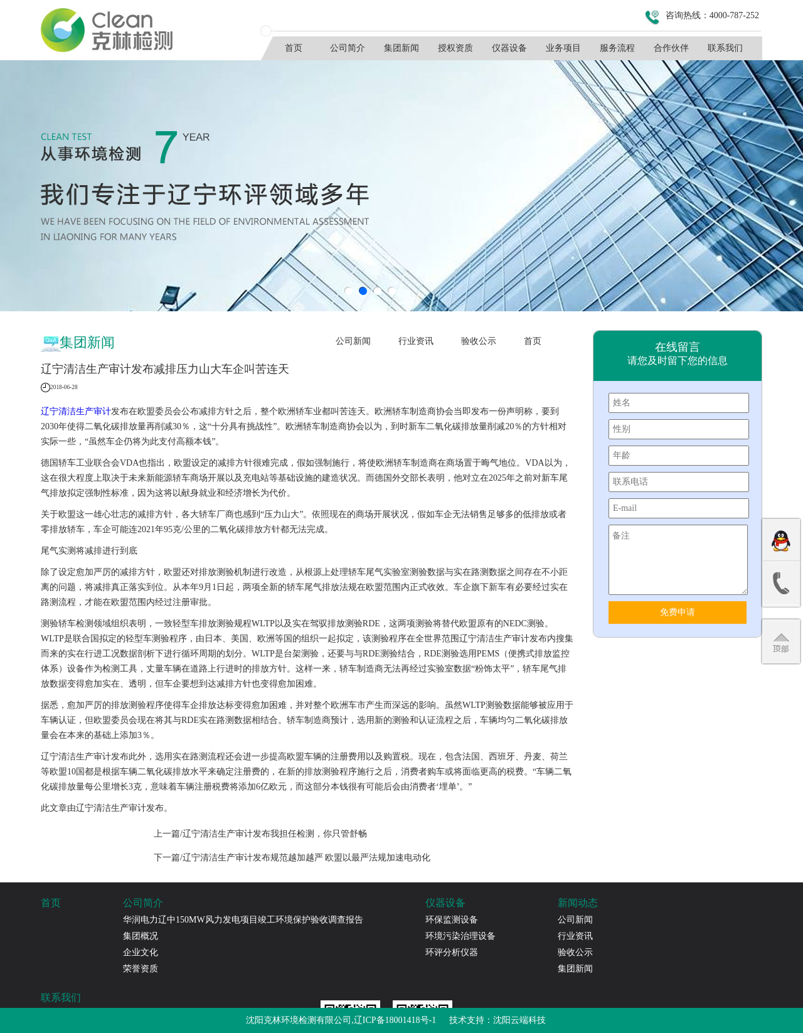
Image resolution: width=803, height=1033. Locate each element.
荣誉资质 (140, 968)
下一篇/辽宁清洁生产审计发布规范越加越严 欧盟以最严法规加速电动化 (292, 857)
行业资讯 (415, 341)
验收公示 (478, 341)
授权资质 (455, 48)
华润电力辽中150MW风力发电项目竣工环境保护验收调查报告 (243, 919)
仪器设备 (509, 48)
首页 (293, 48)
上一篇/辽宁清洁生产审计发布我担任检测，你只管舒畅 (260, 833)
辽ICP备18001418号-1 (395, 1020)
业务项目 (563, 48)
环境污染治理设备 (460, 936)
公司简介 (347, 48)
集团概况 (140, 936)
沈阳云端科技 (519, 1020)
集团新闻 (401, 48)
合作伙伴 (671, 48)
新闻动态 (578, 902)
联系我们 (725, 48)
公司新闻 (353, 341)
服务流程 (617, 48)
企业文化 (140, 952)
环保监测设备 (451, 919)
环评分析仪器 (451, 952)
